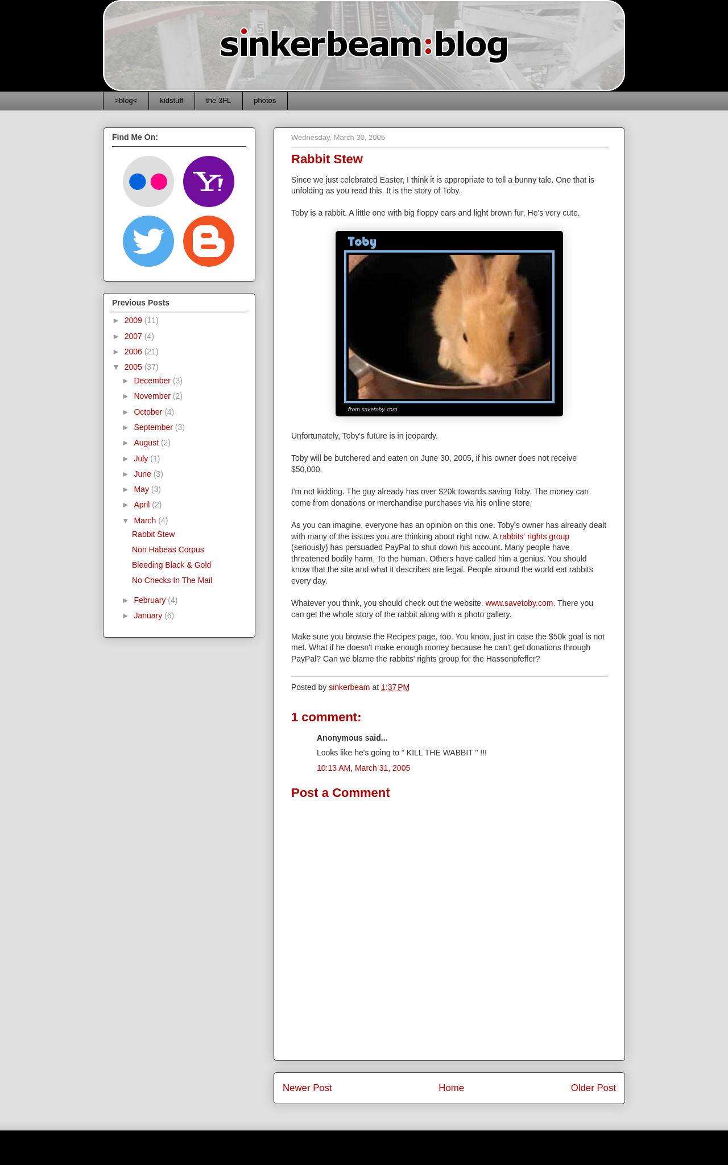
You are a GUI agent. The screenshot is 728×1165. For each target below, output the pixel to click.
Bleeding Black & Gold (171, 564)
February (151, 600)
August (147, 442)
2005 (134, 366)
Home (451, 1088)
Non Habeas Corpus (168, 549)
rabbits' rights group (535, 536)
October (149, 411)
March (146, 520)
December (153, 380)
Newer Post (307, 1088)
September (154, 427)
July (142, 458)
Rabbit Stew (153, 534)
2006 (134, 351)
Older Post (593, 1088)
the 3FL (218, 100)
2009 (134, 320)
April (143, 504)
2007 (134, 336)
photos (265, 100)
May (142, 489)
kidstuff (171, 100)
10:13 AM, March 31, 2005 (363, 767)
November (153, 395)
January (149, 615)
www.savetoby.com (519, 603)
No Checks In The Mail (172, 580)
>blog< (126, 100)
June (143, 473)
